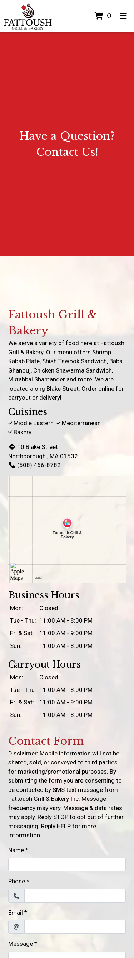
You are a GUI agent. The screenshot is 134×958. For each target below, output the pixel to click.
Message (20, 943)
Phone (16, 881)
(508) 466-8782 (34, 465)
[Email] (75, 927)
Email (15, 912)
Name (16, 850)
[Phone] (75, 896)
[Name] (67, 864)
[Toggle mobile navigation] (123, 16)
